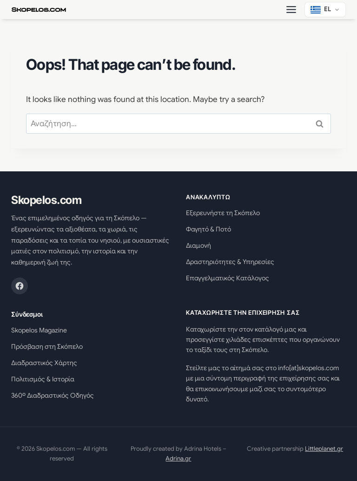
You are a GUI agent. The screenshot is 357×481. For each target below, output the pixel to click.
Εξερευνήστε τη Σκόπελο (223, 213)
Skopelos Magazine (39, 330)
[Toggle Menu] (291, 9)
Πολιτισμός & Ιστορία (42, 379)
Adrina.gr (178, 458)
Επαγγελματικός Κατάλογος (227, 278)
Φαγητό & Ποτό (208, 229)
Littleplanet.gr (324, 449)
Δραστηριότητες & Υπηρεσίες (230, 261)
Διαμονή (198, 245)
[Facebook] (19, 286)
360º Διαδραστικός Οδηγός (52, 395)
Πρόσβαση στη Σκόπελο (47, 346)
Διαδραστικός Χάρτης (44, 363)
